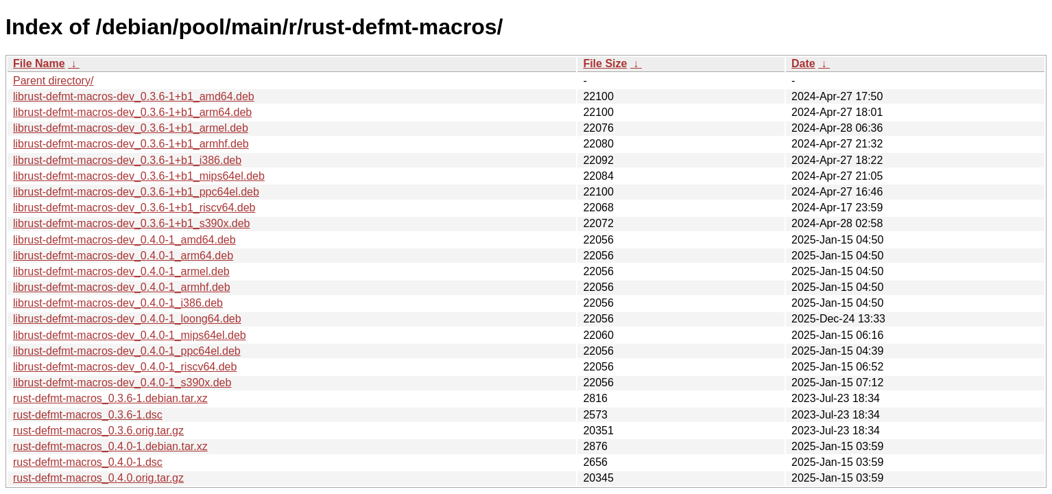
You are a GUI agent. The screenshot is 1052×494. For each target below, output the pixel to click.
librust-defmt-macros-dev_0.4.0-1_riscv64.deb (125, 367)
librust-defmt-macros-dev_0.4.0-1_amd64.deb (124, 240)
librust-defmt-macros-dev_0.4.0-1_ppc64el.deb (127, 351)
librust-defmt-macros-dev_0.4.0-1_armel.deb (121, 271)
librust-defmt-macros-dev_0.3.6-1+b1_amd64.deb (133, 96)
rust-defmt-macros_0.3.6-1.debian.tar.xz (110, 398)
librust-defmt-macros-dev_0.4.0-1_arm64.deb (123, 255)
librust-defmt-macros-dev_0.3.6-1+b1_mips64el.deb (139, 176)
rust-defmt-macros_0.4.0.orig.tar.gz (98, 478)
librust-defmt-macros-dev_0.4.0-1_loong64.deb (127, 319)
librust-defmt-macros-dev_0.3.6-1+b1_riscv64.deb (134, 207)
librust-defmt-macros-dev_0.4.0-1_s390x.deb (122, 382)
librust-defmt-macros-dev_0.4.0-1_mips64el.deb (129, 335)
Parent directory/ (53, 80)
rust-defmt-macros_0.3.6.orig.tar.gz (98, 430)
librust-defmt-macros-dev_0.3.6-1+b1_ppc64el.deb (136, 192)
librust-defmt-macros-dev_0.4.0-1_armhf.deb (121, 287)
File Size (605, 63)
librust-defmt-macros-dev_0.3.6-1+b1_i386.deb (127, 160)
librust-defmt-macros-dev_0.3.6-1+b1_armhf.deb (131, 144)
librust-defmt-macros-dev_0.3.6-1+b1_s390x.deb (131, 223)
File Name (39, 63)
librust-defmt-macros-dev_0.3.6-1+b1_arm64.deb (132, 112)
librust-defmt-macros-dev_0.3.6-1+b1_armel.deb (130, 128)
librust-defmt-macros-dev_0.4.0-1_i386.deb (118, 303)
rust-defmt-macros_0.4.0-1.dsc (88, 462)
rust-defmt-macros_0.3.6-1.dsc (88, 415)
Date (803, 63)
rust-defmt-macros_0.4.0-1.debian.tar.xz (110, 446)
